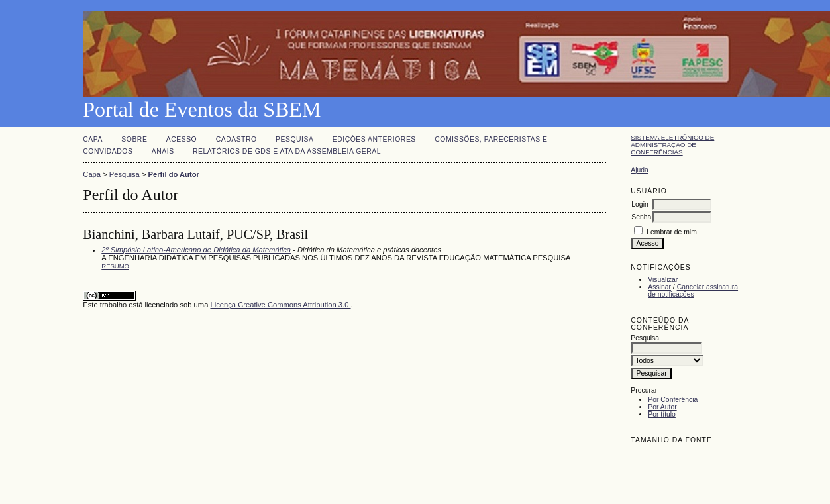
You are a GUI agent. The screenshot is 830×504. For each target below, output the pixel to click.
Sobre (134, 139)
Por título (662, 414)
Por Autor (662, 407)
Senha (641, 217)
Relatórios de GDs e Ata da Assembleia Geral (287, 151)
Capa (93, 139)
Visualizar (663, 279)
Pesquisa (294, 139)
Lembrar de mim (672, 232)
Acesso (181, 139)
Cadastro (236, 139)
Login (639, 204)
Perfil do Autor (173, 174)
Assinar (659, 287)
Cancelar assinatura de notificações (693, 290)
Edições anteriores (374, 139)
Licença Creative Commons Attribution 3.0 (280, 305)
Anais (163, 151)
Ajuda (639, 170)
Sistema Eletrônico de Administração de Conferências (672, 145)
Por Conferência (673, 399)
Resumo (115, 266)
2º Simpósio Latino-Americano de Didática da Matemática (196, 250)
